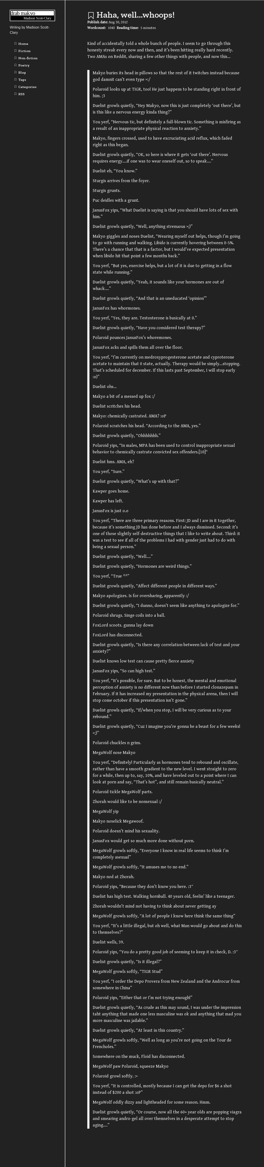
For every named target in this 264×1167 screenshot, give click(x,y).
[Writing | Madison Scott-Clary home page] (32, 20)
